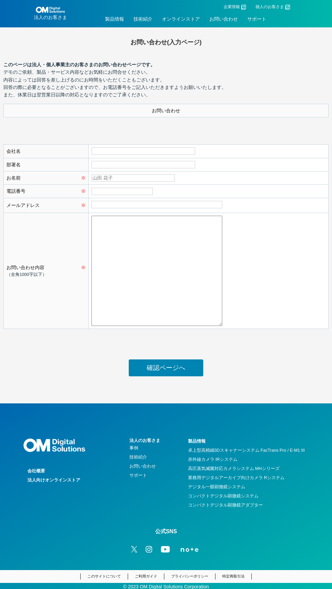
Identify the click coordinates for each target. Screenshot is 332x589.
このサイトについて (104, 576)
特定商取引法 (233, 576)
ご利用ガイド (146, 576)
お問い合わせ (223, 19)
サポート (256, 19)
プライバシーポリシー (189, 576)
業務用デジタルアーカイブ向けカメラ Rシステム (236, 477)
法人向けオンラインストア (53, 480)
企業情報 (232, 6)
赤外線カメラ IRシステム (212, 459)
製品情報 (114, 19)
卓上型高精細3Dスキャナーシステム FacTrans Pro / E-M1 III (246, 450)
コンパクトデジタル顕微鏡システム (223, 496)
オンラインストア (181, 19)
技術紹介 (142, 19)
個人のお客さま (269, 6)
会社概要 (36, 471)
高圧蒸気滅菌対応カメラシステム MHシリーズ (233, 468)
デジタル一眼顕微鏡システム (216, 487)
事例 (133, 448)
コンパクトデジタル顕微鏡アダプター (225, 505)
